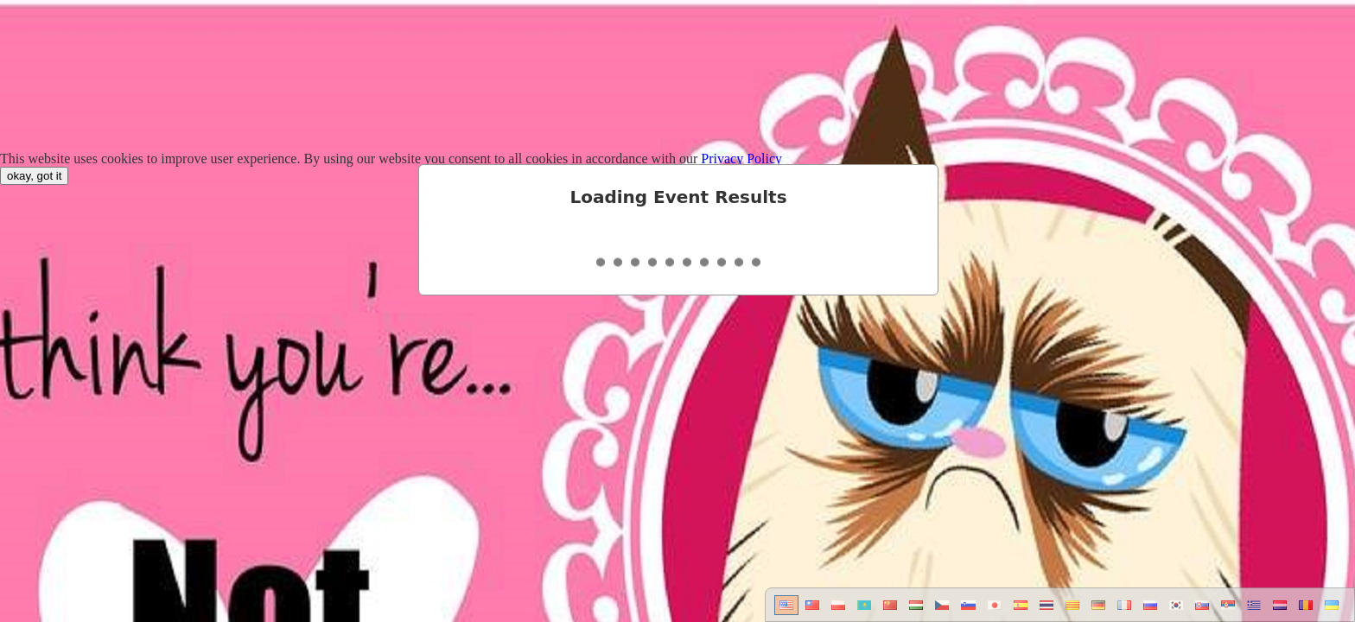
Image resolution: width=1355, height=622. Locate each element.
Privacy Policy (741, 158)
